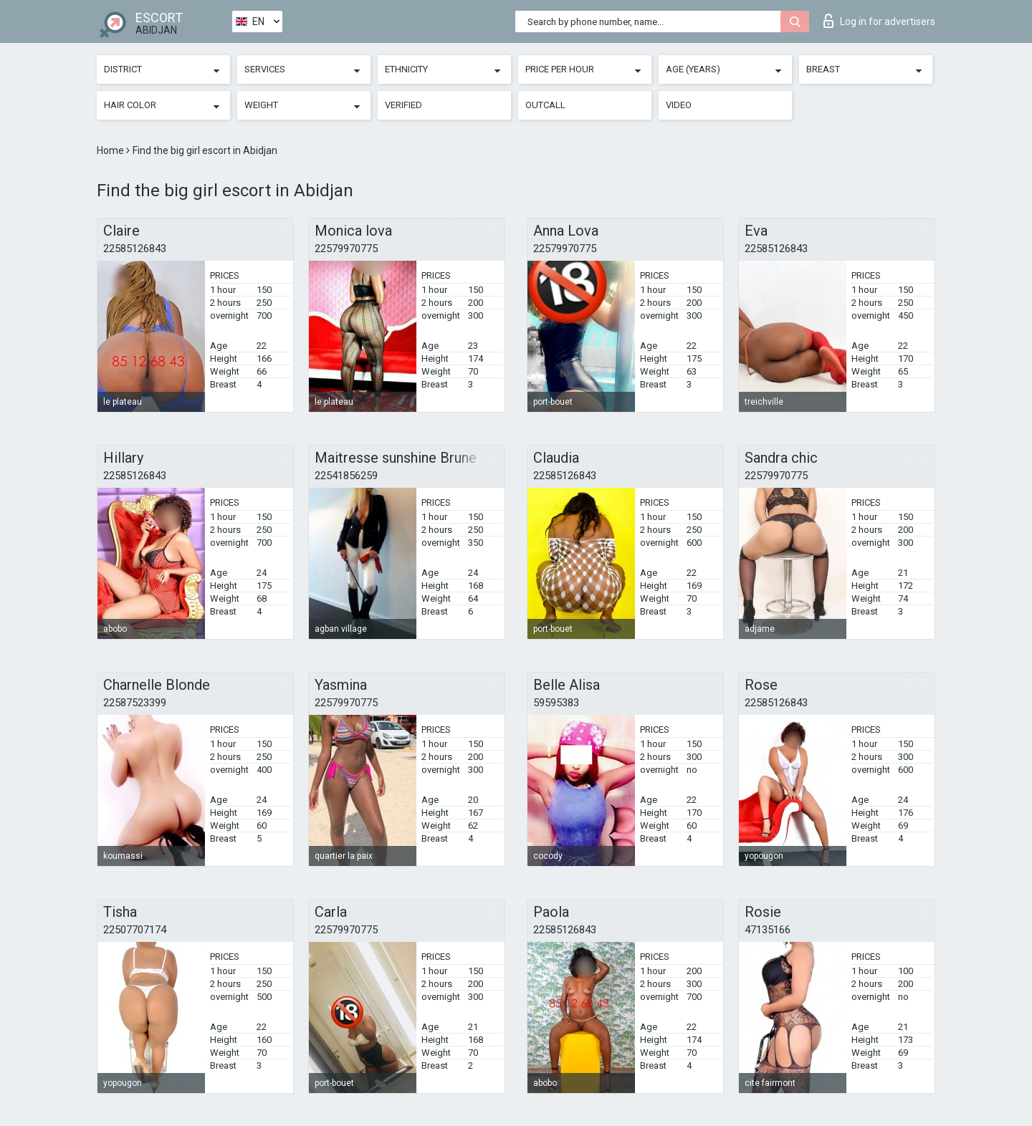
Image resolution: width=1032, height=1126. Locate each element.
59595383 (556, 702)
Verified (403, 105)
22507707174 (134, 929)
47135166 (767, 929)
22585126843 (134, 248)
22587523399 (134, 702)
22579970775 (346, 248)
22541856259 (346, 475)
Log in (879, 21)
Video (679, 105)
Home (111, 150)
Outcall (545, 105)
